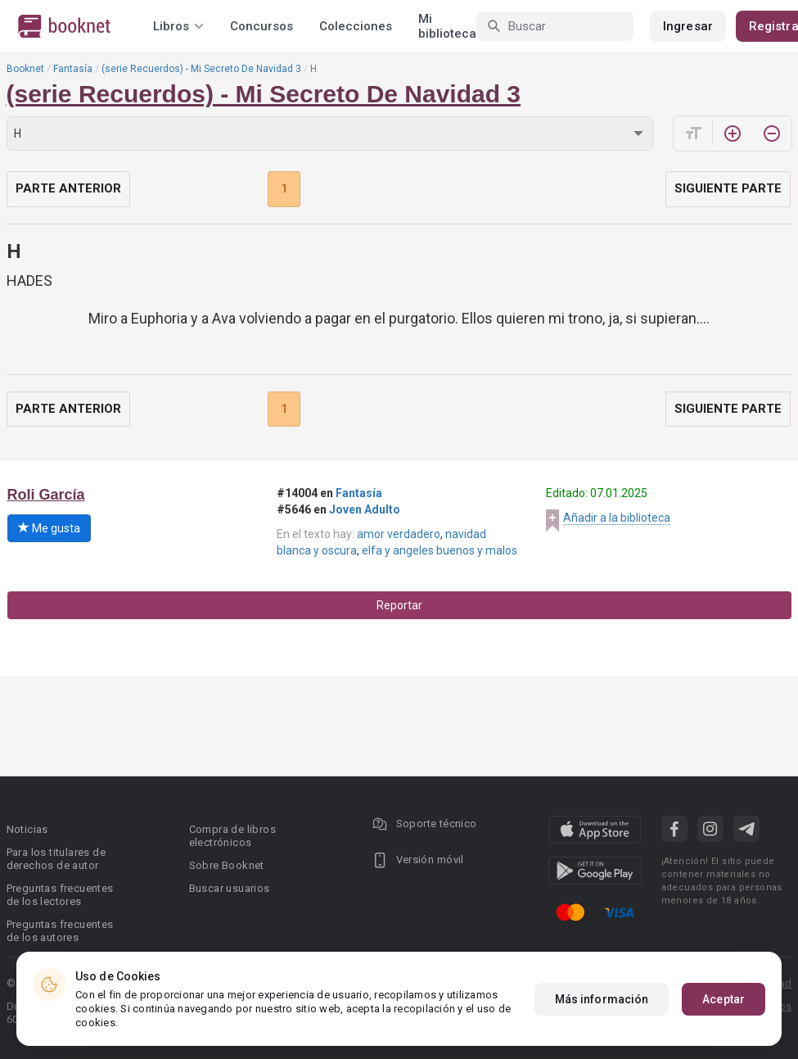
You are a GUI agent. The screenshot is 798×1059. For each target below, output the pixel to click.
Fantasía (72, 69)
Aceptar (723, 999)
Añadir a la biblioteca (616, 517)
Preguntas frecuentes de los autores (60, 931)
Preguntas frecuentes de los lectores (60, 894)
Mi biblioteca (447, 26)
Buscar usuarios (229, 888)
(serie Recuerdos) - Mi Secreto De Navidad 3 (201, 69)
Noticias (27, 829)
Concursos (261, 26)
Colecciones (355, 26)
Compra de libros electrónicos (232, 836)
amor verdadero (398, 534)
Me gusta (49, 528)
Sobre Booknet (226, 865)
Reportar (399, 605)
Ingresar (688, 26)
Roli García (46, 495)
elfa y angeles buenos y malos (439, 550)
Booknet (25, 69)
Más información (602, 999)
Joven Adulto (364, 509)
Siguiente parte (728, 188)
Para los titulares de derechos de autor (56, 858)
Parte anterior (68, 188)
